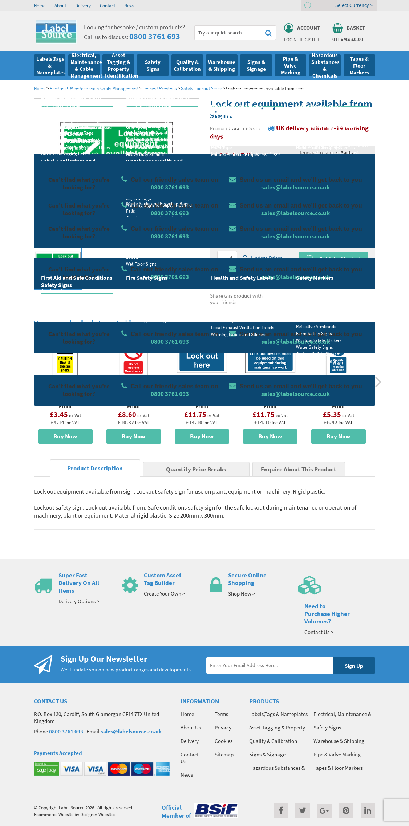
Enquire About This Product (298, 469)
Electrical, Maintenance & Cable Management (94, 88)
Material (226, 188)
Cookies (223, 740)
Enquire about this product (333, 273)
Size (221, 216)
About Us (191, 727)
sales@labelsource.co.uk (131, 731)
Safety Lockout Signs (201, 88)
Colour (305, 216)
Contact (107, 5)
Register (309, 39)
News (129, 5)
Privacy (223, 727)
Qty (221, 245)
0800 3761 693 (154, 36)
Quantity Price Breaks (333, 165)
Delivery (83, 5)
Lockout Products (159, 88)
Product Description (95, 468)
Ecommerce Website (53, 814)
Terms (221, 714)
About (60, 5)
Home (39, 5)
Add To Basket (333, 258)
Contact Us (190, 758)
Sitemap (224, 754)
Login (290, 39)
